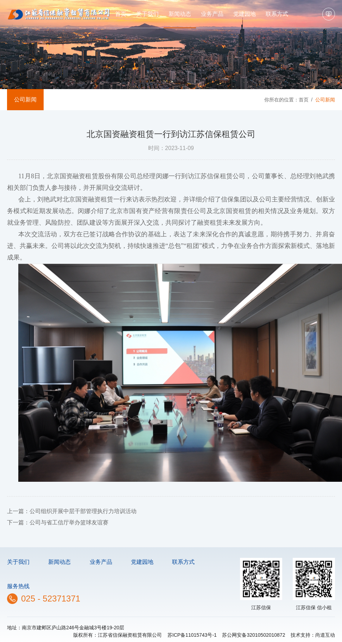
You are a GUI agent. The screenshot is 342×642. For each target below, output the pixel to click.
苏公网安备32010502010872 (253, 635)
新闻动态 (180, 14)
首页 (120, 14)
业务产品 (212, 14)
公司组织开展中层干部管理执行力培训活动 (83, 511)
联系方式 (277, 14)
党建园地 (244, 14)
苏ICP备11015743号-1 (192, 635)
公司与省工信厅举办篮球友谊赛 (69, 522)
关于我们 (147, 14)
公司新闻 (25, 99)
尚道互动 (325, 635)
